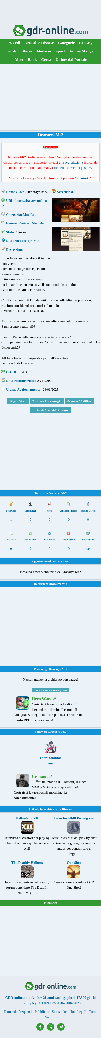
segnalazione (74, 162)
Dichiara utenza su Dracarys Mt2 (50, 690)
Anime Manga (81, 51)
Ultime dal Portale (71, 59)
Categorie (66, 43)
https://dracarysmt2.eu (31, 200)
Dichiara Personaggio (46, 401)
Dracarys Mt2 (29, 241)
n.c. (88, 548)
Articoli (33, 809)
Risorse (67, 809)
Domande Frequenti (18, 1012)
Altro (18, 59)
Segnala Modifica (79, 401)
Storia (27, 51)
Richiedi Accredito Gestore (50, 410)
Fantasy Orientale (31, 223)
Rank (32, 59)
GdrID (11, 372)
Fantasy (86, 43)
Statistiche (59, 1012)
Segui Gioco (18, 401)
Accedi (14, 43)
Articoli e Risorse (39, 43)
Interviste (46, 809)
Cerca (46, 59)
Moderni (43, 51)
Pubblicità (50, 903)
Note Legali (78, 1012)
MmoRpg (30, 214)
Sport (60, 51)
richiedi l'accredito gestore (72, 168)
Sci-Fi (12, 51)
